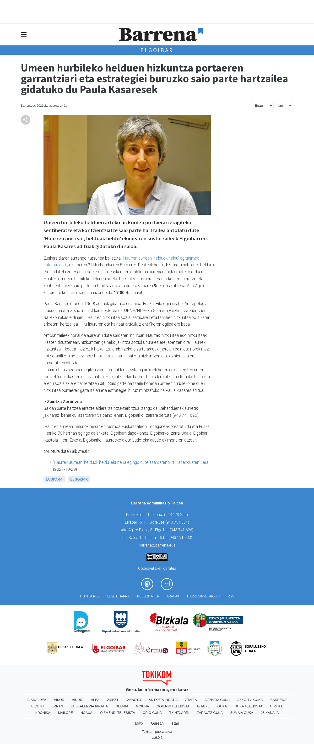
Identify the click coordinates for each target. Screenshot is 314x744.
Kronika (42, 713)
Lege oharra (118, 596)
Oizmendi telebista (117, 713)
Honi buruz (90, 596)
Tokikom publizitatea (157, 731)
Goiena (142, 706)
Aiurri (77, 700)
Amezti (113, 700)
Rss (231, 596)
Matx (139, 723)
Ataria (191, 700)
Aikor (59, 700)
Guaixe (203, 706)
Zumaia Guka (241, 713)
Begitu (37, 706)
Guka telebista (248, 706)
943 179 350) (176, 514)
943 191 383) (181, 537)
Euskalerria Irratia (89, 706)
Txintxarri (179, 713)
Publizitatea (148, 596)
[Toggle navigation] (24, 34)
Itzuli (281, 105)
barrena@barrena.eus (157, 545)
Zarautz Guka (210, 713)
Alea (95, 700)
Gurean (157, 723)
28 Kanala (270, 713)
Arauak (173, 596)
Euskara (54, 479)
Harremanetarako (203, 596)
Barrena (278, 700)
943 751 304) (178, 522)
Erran (57, 706)
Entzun (260, 105)
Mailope (65, 713)
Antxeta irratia (163, 700)
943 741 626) (182, 530)
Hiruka (276, 706)
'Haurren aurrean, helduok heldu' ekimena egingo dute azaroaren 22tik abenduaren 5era (130, 462)
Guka (222, 706)
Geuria (121, 706)
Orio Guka (152, 713)
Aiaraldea (36, 700)
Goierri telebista (173, 706)
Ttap (175, 723)
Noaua (86, 713)
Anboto (134, 700)
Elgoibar (157, 50)
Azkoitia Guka (250, 700)
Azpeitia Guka (217, 700)
